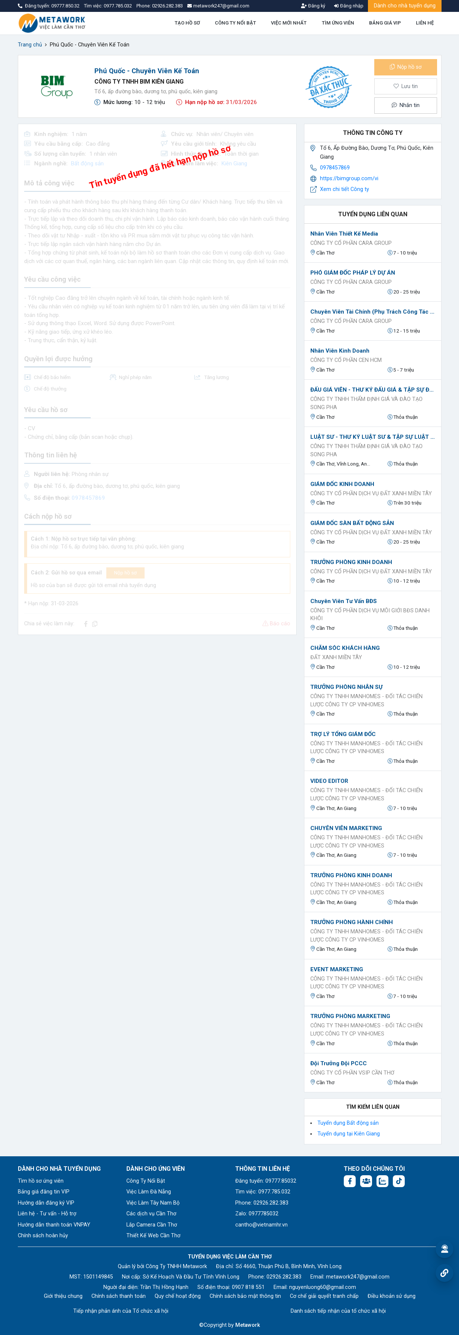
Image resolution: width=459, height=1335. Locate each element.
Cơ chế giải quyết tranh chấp (324, 1296)
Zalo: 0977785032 (256, 1214)
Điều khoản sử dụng (392, 1296)
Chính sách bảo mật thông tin (245, 1296)
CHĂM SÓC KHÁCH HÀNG (345, 648)
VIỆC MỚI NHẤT (289, 23)
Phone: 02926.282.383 (261, 1203)
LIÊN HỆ (425, 23)
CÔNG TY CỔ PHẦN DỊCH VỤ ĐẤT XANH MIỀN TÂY (371, 493)
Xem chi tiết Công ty (344, 189)
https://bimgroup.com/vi (349, 178)
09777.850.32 (66, 6)
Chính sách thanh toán (118, 1296)
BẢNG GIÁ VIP (385, 23)
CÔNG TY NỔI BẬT (235, 23)
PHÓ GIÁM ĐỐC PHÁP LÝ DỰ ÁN (352, 272)
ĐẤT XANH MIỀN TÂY (336, 657)
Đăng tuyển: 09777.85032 (265, 1181)
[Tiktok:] (399, 1181)
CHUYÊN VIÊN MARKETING (346, 828)
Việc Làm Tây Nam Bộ (153, 1203)
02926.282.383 (167, 6)
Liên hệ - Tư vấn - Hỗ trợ (47, 1214)
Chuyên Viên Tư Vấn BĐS (343, 601)
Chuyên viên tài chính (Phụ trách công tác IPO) (372, 311)
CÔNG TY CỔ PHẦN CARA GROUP (351, 243)
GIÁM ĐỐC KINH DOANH (342, 484)
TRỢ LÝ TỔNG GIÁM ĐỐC (343, 734)
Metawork (247, 1325)
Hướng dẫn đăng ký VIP (46, 1203)
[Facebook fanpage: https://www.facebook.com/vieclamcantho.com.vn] (350, 1181)
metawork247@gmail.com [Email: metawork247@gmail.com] (357, 1277)
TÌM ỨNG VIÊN (338, 23)
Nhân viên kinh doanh (339, 350)
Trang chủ (30, 45)
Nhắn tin (405, 105)
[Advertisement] (157, 693)
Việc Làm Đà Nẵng (148, 1192)
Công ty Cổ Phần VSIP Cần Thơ (352, 1073)
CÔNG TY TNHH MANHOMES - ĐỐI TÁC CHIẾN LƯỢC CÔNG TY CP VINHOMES (366, 700)
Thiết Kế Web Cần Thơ (153, 1235)
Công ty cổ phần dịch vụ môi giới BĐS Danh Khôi (370, 614)
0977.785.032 (118, 6)
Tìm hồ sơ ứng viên (41, 1181)
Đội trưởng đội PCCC (338, 1063)
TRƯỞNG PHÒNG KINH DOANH (351, 562)
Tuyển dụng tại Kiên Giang (348, 1134)
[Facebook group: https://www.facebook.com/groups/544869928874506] (366, 1181)
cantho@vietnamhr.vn (261, 1225)
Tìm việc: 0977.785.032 (262, 1192)
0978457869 (335, 168)
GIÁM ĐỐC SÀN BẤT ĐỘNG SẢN (352, 523)
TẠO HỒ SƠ (187, 23)
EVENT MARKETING (336, 969)
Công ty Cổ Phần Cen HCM (346, 360)
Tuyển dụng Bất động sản (348, 1123)
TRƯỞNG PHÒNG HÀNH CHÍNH (351, 922)
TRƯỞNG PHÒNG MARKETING (350, 1016)
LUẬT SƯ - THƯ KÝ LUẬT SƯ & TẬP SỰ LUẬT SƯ (372, 437)
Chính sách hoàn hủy (43, 1235)
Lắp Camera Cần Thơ (151, 1225)
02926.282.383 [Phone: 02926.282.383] (283, 1277)
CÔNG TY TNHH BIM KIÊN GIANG (139, 81)
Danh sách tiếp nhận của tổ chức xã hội (338, 1311)
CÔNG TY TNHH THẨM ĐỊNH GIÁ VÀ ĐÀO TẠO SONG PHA (366, 403)
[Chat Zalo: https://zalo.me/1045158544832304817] (382, 1181)
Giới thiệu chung (63, 1296)
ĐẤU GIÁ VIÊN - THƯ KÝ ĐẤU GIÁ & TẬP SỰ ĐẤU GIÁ (372, 389)
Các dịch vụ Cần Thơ (151, 1214)
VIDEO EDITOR (329, 781)
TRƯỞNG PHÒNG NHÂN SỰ (346, 687)
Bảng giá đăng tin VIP (44, 1192)
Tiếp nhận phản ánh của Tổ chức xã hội (120, 1311)
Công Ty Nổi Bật (145, 1181)
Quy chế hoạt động (178, 1296)
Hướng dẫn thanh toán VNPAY (54, 1225)
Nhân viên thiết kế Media (344, 233)
